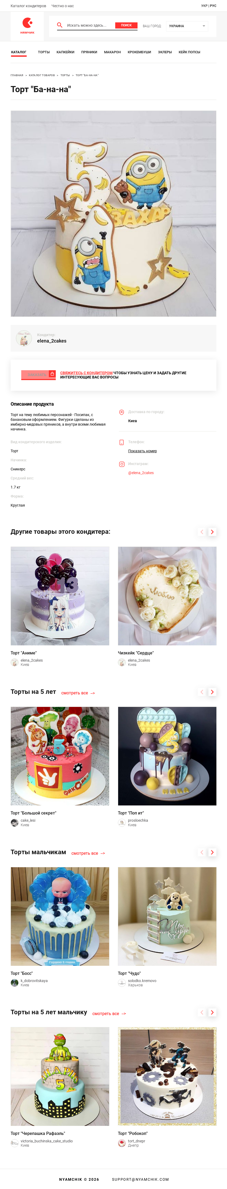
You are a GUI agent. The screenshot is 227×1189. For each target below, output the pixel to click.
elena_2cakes (51, 341)
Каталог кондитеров (28, 6)
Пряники (89, 52)
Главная (17, 75)
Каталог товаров (42, 75)
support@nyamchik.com (140, 1178)
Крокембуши (139, 52)
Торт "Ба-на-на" (87, 75)
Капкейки (65, 52)
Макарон (112, 52)
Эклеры (165, 52)
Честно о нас (63, 6)
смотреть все (74, 692)
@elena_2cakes (141, 472)
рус (213, 6)
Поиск (126, 25)
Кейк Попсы (189, 52)
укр (204, 6)
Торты (44, 52)
